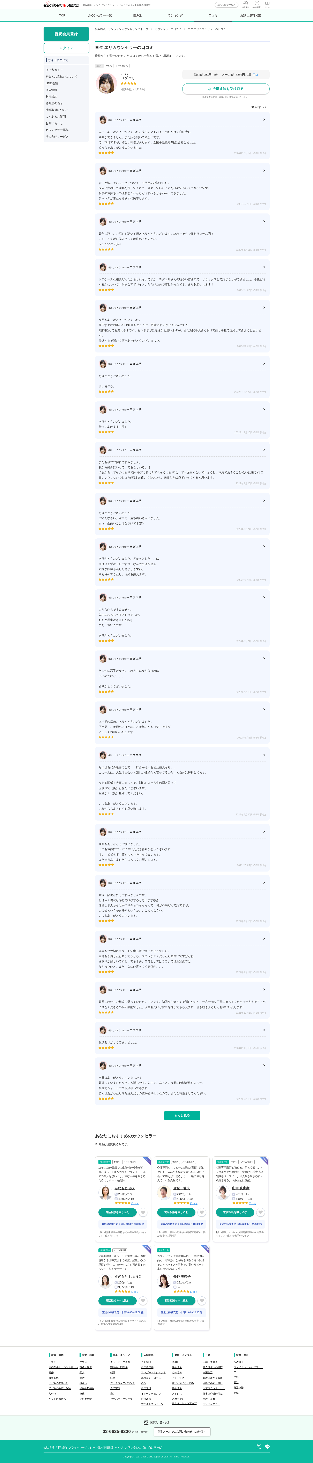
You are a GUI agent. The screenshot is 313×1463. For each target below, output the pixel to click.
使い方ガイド (54, 70)
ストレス (177, 1393)
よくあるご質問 (56, 116)
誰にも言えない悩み (183, 1383)
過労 (112, 1393)
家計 (236, 1382)
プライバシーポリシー (82, 1447)
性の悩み (177, 1367)
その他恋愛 (86, 1398)
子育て (52, 1362)
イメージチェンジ (151, 1393)
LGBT (175, 1362)
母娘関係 (54, 1377)
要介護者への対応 (213, 1367)
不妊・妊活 (178, 1377)
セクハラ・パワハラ (121, 1398)
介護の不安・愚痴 (213, 1383)
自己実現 (115, 1388)
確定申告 (239, 1387)
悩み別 (137, 15)
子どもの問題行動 (58, 1383)
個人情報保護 (105, 1447)
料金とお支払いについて (61, 76)
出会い (83, 1383)
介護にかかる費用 (213, 1377)
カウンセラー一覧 (100, 15)
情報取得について (57, 109)
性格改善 (146, 1398)
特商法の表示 (54, 103)
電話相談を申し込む (117, 1212)
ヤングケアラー (211, 1404)
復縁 (82, 1393)
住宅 (236, 1377)
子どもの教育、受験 (60, 1388)
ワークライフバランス (122, 1383)
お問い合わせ (54, 123)
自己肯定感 (147, 1367)
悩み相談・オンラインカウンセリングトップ (121, 29)
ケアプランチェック (214, 1388)
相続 (236, 1392)
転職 (112, 1372)
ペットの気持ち (57, 1398)
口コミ (213, 18)
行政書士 (239, 1362)
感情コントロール (151, 1377)
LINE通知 (52, 83)
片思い (83, 1362)
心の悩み (177, 1372)
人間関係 (146, 1362)
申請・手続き (210, 1362)
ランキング (175, 15)
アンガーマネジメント (153, 1372)
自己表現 (146, 1388)
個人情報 (51, 90)
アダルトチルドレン (152, 1404)
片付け (52, 1393)
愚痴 (143, 1383)
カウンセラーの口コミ (168, 29)
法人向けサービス (226, 4)
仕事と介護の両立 (213, 1393)
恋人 (82, 1372)
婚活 (82, 1377)
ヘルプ (119, 1447)
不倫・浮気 (86, 1367)
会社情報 (49, 1447)
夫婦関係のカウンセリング (63, 1367)
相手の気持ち (87, 1388)
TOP (62, 15)
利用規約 (51, 96)
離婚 (51, 1372)
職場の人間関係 (119, 1367)
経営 (112, 1377)
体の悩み (177, 1388)
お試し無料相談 (250, 15)
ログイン (66, 48)
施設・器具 (209, 1398)
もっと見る (182, 1115)
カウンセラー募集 (57, 129)
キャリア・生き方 (120, 1362)
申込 (255, 74)
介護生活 (208, 1372)
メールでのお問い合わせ (182, 1431)
